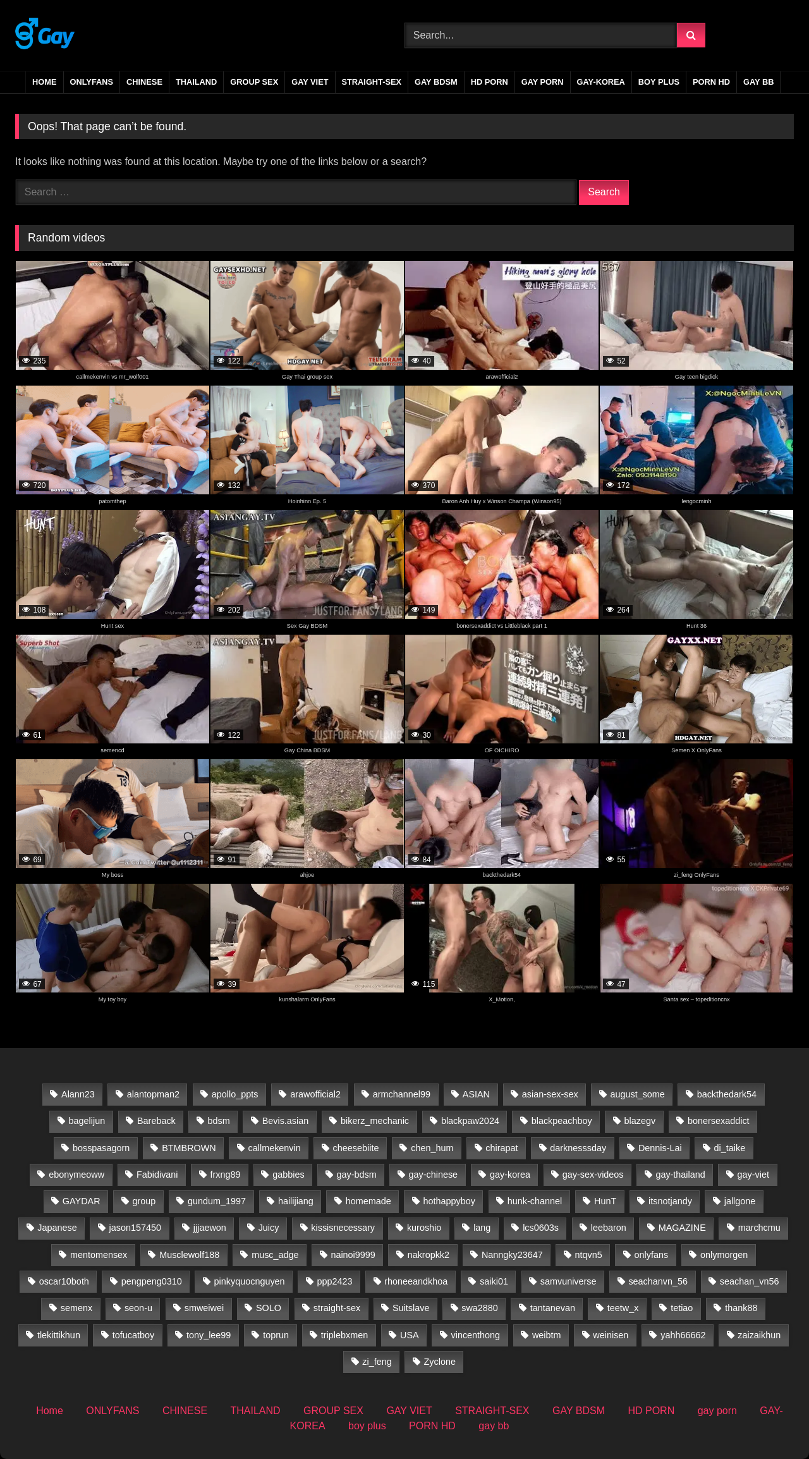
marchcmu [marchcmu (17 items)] (759, 1228)
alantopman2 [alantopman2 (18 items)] (153, 1094)
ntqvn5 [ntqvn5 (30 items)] (588, 1255)
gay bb (758, 82)
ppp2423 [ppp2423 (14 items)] (334, 1281)
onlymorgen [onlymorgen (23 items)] (724, 1255)
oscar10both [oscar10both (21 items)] (64, 1281)
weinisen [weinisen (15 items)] (610, 1335)
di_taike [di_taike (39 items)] (730, 1148)
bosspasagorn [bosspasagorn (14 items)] (101, 1148)
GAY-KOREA (601, 82)
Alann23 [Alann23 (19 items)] (78, 1094)
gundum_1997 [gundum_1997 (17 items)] (217, 1201)
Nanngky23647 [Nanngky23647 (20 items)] (512, 1255)
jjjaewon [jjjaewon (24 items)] (209, 1228)
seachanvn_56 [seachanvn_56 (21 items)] (658, 1281)
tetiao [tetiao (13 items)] (682, 1308)
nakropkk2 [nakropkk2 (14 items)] (428, 1255)
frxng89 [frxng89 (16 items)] (225, 1174)
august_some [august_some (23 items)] (637, 1094)
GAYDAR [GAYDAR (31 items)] (81, 1201)
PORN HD (711, 82)
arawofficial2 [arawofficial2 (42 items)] (315, 1094)
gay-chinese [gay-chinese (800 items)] (433, 1174)
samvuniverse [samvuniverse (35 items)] (568, 1281)
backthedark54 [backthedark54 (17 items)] (727, 1094)
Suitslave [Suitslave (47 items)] (410, 1308)
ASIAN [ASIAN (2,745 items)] (476, 1094)
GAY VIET (309, 82)
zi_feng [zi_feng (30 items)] (376, 1362)
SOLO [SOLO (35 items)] (268, 1308)
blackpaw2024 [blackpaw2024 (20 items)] (470, 1121)
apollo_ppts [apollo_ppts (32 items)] (235, 1094)
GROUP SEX (254, 82)
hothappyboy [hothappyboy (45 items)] (449, 1201)
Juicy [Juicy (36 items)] (269, 1228)
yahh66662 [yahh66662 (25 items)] (682, 1335)
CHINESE (144, 82)
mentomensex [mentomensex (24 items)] (98, 1255)
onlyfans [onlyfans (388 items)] (652, 1255)
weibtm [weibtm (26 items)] (546, 1335)
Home (44, 82)
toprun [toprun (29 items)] (276, 1335)
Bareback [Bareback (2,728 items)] (156, 1121)
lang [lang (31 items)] (481, 1228)
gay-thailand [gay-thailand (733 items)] (680, 1174)
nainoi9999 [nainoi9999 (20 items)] (353, 1255)
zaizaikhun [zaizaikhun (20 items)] (759, 1335)
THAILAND (196, 82)
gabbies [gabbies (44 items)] (288, 1174)
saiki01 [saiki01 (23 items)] (494, 1281)
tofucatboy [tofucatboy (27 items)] (133, 1335)
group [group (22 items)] (143, 1201)
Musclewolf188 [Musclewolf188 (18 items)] (189, 1255)
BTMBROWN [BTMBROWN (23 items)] (189, 1148)
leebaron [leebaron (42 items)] (608, 1228)
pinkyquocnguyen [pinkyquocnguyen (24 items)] (249, 1281)
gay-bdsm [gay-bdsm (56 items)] (356, 1174)
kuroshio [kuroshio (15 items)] (424, 1228)
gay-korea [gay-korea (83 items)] (510, 1174)
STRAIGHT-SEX (372, 82)
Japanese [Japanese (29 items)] (56, 1228)
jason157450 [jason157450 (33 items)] (135, 1228)
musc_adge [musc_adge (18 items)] (275, 1255)
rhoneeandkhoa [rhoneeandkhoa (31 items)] (415, 1281)
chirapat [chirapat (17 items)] (501, 1148)
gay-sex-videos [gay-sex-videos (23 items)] (593, 1174)
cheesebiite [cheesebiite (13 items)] (356, 1148)
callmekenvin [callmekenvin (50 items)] (274, 1148)
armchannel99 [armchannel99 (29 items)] (401, 1094)
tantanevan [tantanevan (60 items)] (552, 1308)
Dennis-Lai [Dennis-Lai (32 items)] (660, 1148)
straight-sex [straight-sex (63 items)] (336, 1308)
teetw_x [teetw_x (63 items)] (623, 1308)
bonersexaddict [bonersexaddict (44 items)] (719, 1121)
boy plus (658, 82)
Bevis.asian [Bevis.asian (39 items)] (285, 1121)
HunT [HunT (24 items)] (605, 1201)
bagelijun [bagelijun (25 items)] (87, 1121)
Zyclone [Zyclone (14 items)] (440, 1362)
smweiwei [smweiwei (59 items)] (204, 1308)
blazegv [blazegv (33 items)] (640, 1121)
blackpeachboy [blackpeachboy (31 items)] (562, 1121)
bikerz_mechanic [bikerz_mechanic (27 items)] (375, 1121)
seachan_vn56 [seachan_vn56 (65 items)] (749, 1281)
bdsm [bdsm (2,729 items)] (219, 1121)
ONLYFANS (92, 82)
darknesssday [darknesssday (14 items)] (578, 1148)
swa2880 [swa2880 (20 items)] (479, 1308)
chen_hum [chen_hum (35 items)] (432, 1148)
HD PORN (489, 82)
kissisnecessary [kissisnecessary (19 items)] (343, 1228)
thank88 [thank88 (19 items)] (741, 1308)
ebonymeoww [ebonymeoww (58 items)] (76, 1174)
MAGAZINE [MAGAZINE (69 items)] (682, 1228)
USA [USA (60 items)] (409, 1335)
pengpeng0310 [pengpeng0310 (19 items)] (151, 1281)
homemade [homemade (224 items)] (368, 1201)
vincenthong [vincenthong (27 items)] (475, 1335)
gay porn (542, 82)
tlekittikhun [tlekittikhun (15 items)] (58, 1335)
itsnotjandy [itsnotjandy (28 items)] (670, 1201)
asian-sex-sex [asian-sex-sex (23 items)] (550, 1094)
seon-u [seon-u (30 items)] (138, 1308)
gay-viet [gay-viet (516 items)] (753, 1174)
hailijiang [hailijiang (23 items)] (295, 1201)
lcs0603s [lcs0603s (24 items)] (541, 1228)
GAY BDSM (436, 82)
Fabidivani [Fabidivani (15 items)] (157, 1174)
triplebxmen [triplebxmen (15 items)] (344, 1335)
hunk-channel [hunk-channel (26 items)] (535, 1201)
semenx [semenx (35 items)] (76, 1308)
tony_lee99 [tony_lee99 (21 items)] (208, 1335)
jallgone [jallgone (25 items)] (740, 1201)
